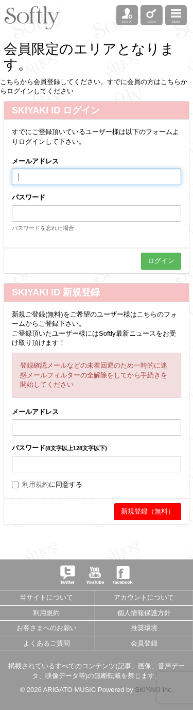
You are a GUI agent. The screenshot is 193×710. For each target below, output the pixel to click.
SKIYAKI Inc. (154, 690)
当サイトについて (46, 597)
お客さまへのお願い (46, 628)
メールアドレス (35, 161)
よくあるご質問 (46, 643)
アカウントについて (144, 597)
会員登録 (144, 643)
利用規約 (35, 484)
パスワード (28, 197)
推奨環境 (144, 628)
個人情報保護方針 (144, 613)
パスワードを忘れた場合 (43, 228)
